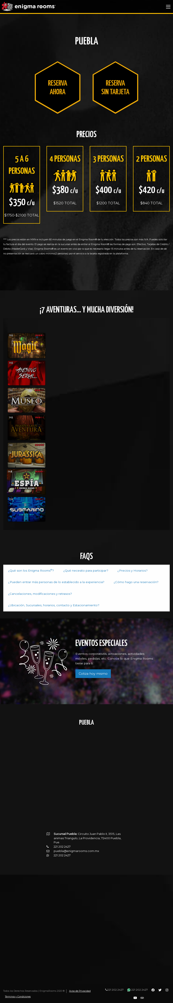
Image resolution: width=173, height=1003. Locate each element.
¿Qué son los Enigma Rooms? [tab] (28, 570)
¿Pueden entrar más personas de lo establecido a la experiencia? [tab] (48, 581)
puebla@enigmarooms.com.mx (76, 838)
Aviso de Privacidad (80, 991)
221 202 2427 (114, 989)
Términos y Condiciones (18, 996)
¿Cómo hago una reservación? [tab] (117, 581)
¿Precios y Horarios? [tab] (119, 570)
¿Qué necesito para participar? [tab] (77, 570)
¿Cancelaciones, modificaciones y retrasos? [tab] (35, 593)
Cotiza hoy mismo (93, 661)
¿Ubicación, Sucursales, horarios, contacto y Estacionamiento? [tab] (111, 593)
